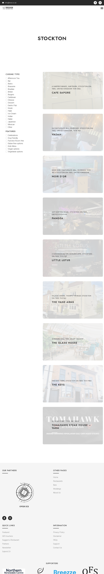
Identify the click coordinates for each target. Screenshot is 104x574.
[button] (102, 9)
